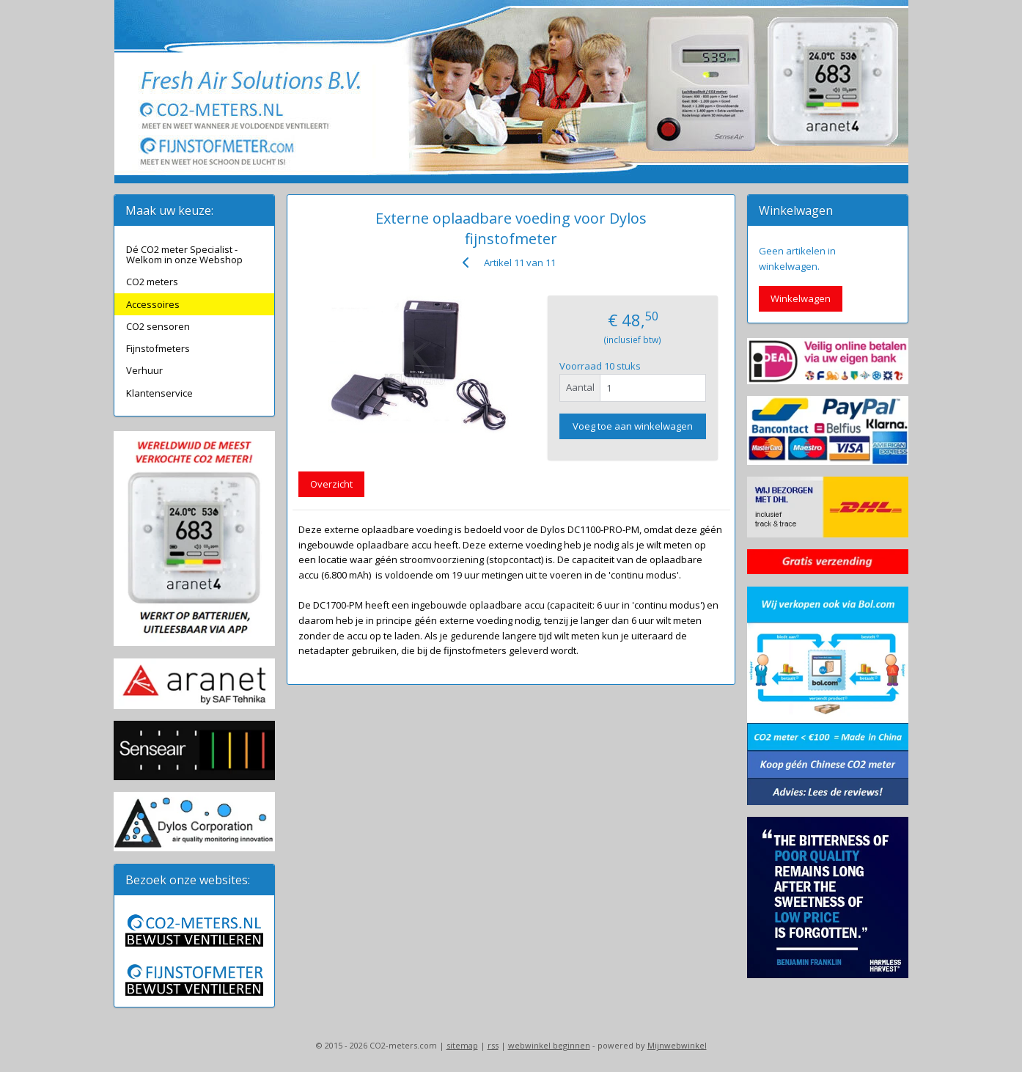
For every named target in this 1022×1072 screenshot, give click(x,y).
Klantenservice (159, 393)
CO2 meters (152, 281)
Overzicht (331, 484)
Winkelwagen (801, 298)
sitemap (462, 1045)
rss (493, 1045)
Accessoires (153, 304)
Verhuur (144, 370)
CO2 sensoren (158, 326)
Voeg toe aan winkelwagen (633, 426)
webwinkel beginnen (549, 1045)
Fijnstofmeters (158, 348)
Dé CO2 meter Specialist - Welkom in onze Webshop (184, 254)
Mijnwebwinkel (677, 1045)
